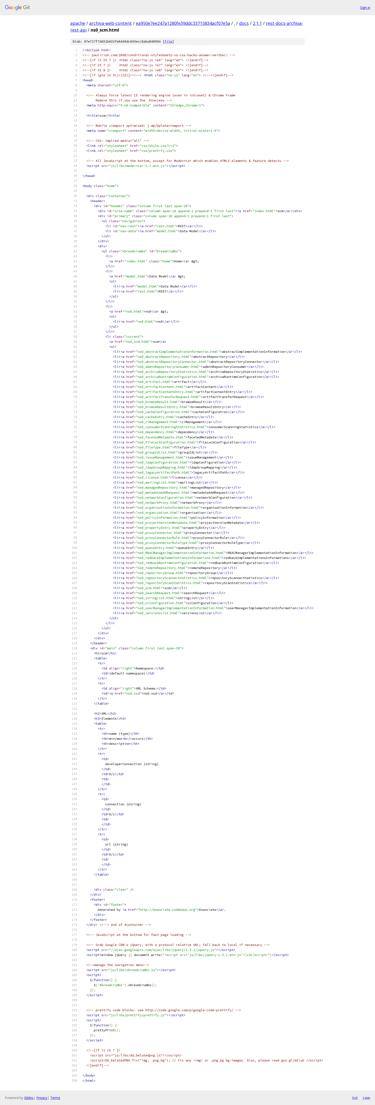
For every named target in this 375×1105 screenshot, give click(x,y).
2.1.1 (257, 23)
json (366, 1097)
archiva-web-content (110, 23)
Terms (55, 1097)
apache (77, 23)
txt (355, 1097)
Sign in (365, 7)
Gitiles (28, 1097)
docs (244, 23)
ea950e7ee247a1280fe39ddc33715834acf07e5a (183, 23)
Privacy (41, 1097)
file (168, 41)
